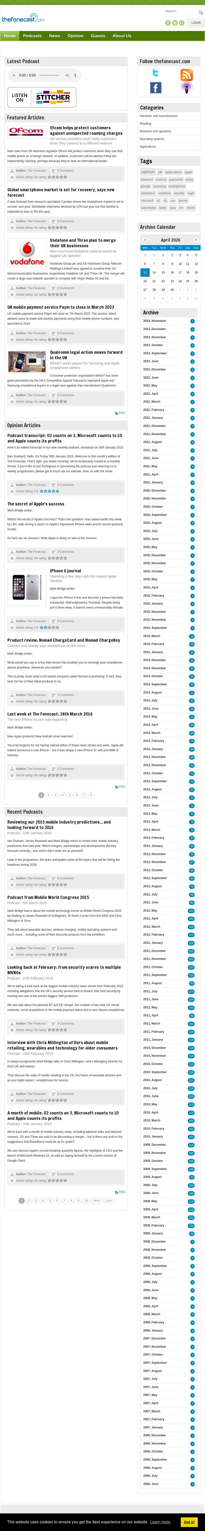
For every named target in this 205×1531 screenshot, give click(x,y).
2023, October (153, 345)
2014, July (150, 700)
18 (191, 644)
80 (191, 902)
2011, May (150, 1007)
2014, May (150, 716)
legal (191, 193)
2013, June (150, 805)
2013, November (154, 765)
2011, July (150, 991)
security (179, 193)
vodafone (165, 193)
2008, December (154, 1241)
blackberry (148, 193)
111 (191, 1080)
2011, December (154, 951)
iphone (183, 200)
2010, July (150, 1088)
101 (191, 1024)
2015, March (151, 636)
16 (191, 636)
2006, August (152, 1468)
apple (188, 172)
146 (191, 1153)
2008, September (155, 1266)
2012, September (155, 878)
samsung (159, 186)
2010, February (153, 1128)
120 (191, 999)
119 (191, 975)
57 (191, 789)
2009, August (152, 1177)
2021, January (153, 482)
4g (165, 200)
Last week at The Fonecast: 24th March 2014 (49, 714)
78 (191, 741)
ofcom (191, 208)
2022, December (154, 369)
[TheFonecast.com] (23, 18)
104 (191, 1120)
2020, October (153, 506)
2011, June (150, 999)
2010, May (150, 1104)
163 (191, 1217)
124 (191, 991)
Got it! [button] (189, 1522)
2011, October (153, 967)
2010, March (151, 1120)
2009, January (153, 1233)
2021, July (150, 450)
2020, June (150, 539)
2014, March (151, 733)
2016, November (154, 563)
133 (191, 911)
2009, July (150, 1185)
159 (191, 1185)
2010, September (155, 1072)
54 (191, 676)
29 (191, 1233)
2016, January (153, 603)
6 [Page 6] (77, 795)
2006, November (154, 1443)
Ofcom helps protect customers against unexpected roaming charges (86, 130)
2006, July (150, 1475)
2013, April (150, 821)
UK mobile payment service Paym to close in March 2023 (60, 307)
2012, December (154, 854)
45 (191, 668)
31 (191, 693)
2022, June (150, 377)
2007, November (154, 1346)
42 (191, 684)
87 (191, 862)
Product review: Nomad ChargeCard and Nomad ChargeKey (63, 640)
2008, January (153, 1330)
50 (191, 709)
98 (191, 870)
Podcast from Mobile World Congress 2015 (48, 897)
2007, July (150, 1379)
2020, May (150, 547)
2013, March (151, 830)
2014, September (155, 684)
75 (191, 797)
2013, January (153, 846)
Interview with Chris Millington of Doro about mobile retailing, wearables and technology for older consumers (62, 1045)
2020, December (154, 490)
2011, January (153, 1039)
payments (176, 179)
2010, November (154, 1056)
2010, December (154, 1048)
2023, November (154, 337)
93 (191, 1177)
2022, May (150, 385)
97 (191, 838)
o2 (158, 200)
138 (191, 1032)
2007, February (153, 1419)
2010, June (150, 1096)
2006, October (153, 1451)
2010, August (152, 1080)
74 (191, 822)
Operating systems (151, 139)
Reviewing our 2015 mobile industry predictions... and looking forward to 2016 (59, 825)
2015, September (155, 628)
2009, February (153, 1225)
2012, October (153, 870)
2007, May (150, 1395)
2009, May (150, 1201)
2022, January (153, 417)
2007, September (155, 1362)
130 (191, 967)
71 (191, 773)
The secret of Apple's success (35, 504)
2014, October (153, 676)
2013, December (154, 757)
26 (191, 652)
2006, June (150, 1484)
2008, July (150, 1282)
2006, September (155, 1459)
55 (191, 725)
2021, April (150, 474)
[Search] (181, 11)
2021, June (150, 458)
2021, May (150, 466)
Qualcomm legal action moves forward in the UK (86, 355)
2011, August (152, 983)
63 (191, 733)
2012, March (151, 926)
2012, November (154, 862)
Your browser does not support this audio (44, 75)
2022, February (153, 410)
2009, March (151, 1217)
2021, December (154, 426)
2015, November (154, 619)
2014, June (150, 708)
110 (191, 927)
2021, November (154, 434)
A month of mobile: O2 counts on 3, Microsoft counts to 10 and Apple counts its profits (63, 1115)
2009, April (150, 1209)
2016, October (153, 571)
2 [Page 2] (48, 795)
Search (201, 12)
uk (160, 172)
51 (191, 717)
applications (173, 172)
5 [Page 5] (70, 795)
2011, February (153, 1031)
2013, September (155, 781)
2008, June (150, 1290)
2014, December (154, 660)
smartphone (176, 186)
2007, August (152, 1371)
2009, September (155, 1169)
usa (172, 200)
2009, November (154, 1153)
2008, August (152, 1274)
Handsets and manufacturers (158, 116)
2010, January (153, 1136)
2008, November (154, 1250)
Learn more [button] (160, 1522)
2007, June (150, 1387)
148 (191, 1169)
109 (191, 959)
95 (191, 846)
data (173, 208)
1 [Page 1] (41, 795)
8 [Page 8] (91, 795)
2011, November (154, 959)
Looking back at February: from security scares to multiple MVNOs (64, 970)
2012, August (152, 886)
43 (191, 700)
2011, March (151, 1023)
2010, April (150, 1112)
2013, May (150, 813)
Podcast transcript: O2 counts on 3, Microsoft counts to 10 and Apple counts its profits (64, 438)
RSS (122, 413)
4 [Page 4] (63, 795)
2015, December (154, 611)
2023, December (154, 329)
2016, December (154, 555)
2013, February (153, 837)
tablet (162, 208)
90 (191, 983)
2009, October (153, 1161)
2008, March (151, 1314)
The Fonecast (36, 170)
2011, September (155, 975)
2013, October (153, 773)
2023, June (150, 361)
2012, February (153, 934)
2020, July (150, 531)
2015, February (153, 644)
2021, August (152, 442)
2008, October (153, 1257)
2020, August (152, 523)
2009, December (154, 1144)
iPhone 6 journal (65, 570)
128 (191, 1096)
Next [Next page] (96, 1200)
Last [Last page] (108, 1200)
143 (191, 1137)
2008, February (153, 1322)
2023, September (155, 353)
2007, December (154, 1338)
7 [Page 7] (84, 795)
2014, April (150, 724)
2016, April (150, 587)
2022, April (150, 393)
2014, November (154, 668)
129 (191, 943)
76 (191, 781)
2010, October (153, 1064)
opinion (148, 171)
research (147, 179)
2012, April (150, 918)
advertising (148, 208)
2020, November (154, 498)
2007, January (153, 1427)
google (145, 186)
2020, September (155, 515)
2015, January (153, 652)
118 (191, 1048)
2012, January (153, 943)
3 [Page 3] (55, 795)
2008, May (150, 1298)
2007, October (153, 1354)
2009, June (150, 1193)
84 (191, 749)
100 (191, 919)
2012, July (150, 894)
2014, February (153, 741)
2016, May (150, 579)
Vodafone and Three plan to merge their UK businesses (83, 243)
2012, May (150, 910)
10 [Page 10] (86, 1200)
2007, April (150, 1403)
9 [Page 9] (78, 1200)
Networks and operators (155, 131)
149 (191, 1161)
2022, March (151, 401)
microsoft (147, 200)
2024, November (154, 321)
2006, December (154, 1435)
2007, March (151, 1411)
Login (196, 23)
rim (181, 208)
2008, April (150, 1306)
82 (191, 1015)
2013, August (152, 789)
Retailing (145, 123)
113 (191, 935)
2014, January (153, 749)
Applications (147, 146)
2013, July (150, 797)
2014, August (152, 692)
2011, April (150, 1015)
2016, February (153, 595)
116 (191, 1040)
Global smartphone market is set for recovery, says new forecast (60, 192)
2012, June (150, 902)
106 (191, 951)
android (161, 179)
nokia (189, 179)
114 (191, 1104)
